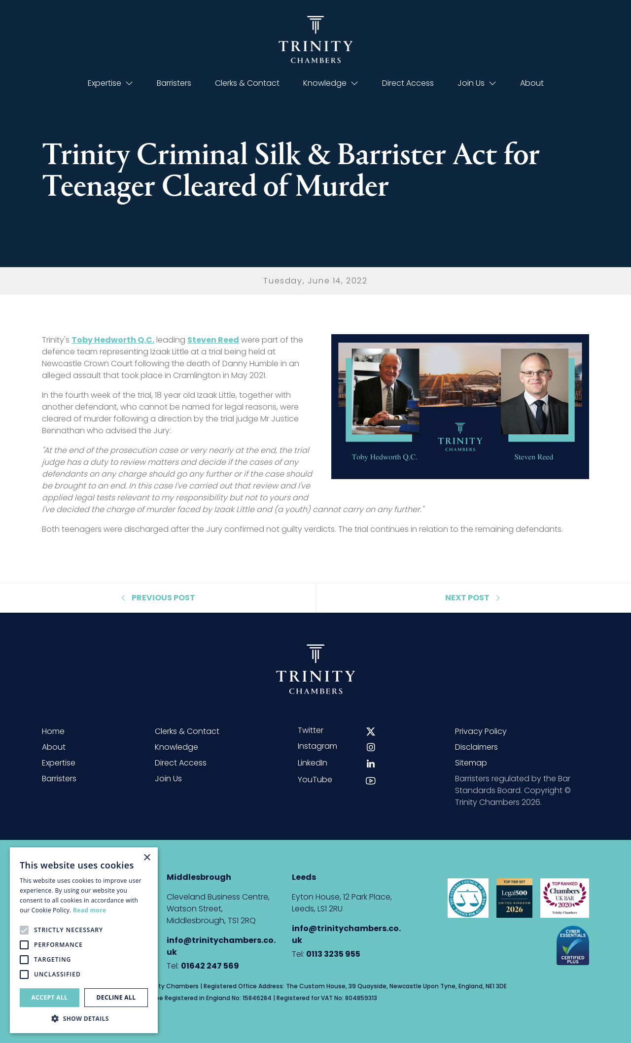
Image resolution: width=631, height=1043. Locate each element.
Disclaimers (476, 747)
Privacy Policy (481, 731)
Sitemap (471, 762)
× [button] (146, 858)
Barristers (174, 83)
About (532, 83)
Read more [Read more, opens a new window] (89, 910)
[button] (84, 1018)
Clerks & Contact (247, 83)
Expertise (110, 83)
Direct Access (408, 83)
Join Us (476, 83)
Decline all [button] (116, 997)
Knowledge (330, 83)
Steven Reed (213, 340)
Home (53, 731)
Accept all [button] (50, 997)
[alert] (84, 940)
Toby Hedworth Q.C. (112, 340)
